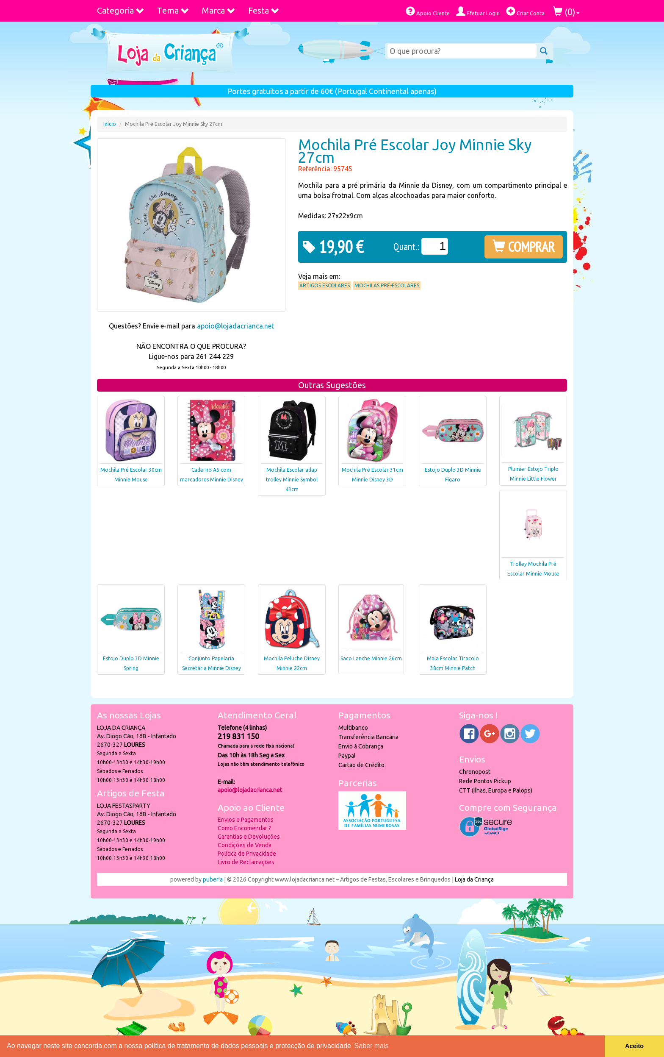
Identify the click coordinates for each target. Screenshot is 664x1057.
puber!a (213, 879)
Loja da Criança (474, 879)
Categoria (120, 10)
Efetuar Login (478, 11)
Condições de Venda (244, 845)
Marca (218, 10)
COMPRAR (523, 247)
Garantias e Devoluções (249, 836)
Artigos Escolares (324, 285)
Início (109, 124)
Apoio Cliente (428, 11)
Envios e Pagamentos (246, 819)
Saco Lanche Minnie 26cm (371, 658)
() (566, 11)
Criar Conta (525, 11)
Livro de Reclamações (246, 862)
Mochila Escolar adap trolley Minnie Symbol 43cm (292, 479)
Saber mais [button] (371, 1045)
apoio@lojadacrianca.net (235, 326)
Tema (173, 10)
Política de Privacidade (247, 853)
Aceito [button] (634, 1046)
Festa (263, 10)
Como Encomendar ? (244, 828)
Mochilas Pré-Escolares (386, 285)
